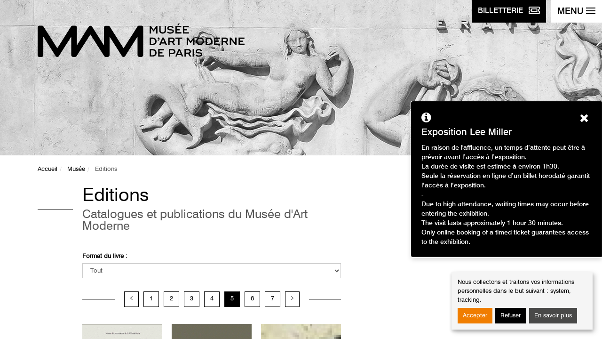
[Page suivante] (292, 299)
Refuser (510, 316)
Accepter (475, 316)
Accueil (47, 169)
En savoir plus (553, 316)
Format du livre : (104, 256)
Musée (76, 169)
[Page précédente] (131, 299)
